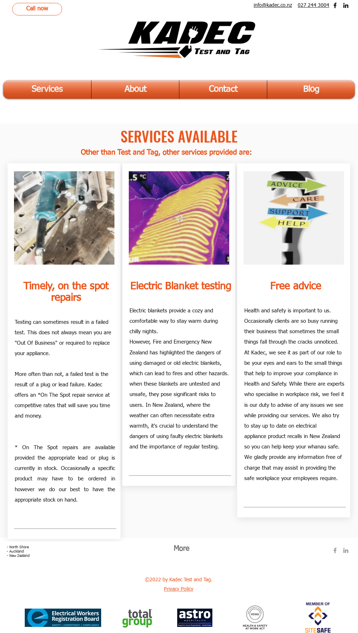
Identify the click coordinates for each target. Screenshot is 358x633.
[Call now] (37, 9)
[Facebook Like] (332, 572)
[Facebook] (335, 5)
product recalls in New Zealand (303, 436)
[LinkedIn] (345, 5)
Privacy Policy (178, 589)
